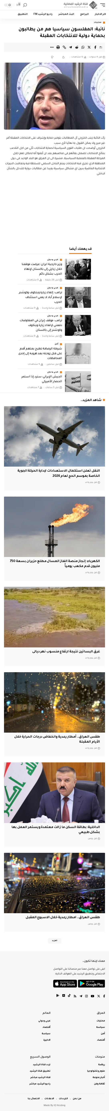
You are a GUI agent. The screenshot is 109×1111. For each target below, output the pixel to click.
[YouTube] (92, 997)
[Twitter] (98, 997)
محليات (98, 23)
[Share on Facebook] (95, 47)
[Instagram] (86, 997)
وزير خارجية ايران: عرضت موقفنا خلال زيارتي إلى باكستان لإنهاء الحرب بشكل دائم (42, 269)
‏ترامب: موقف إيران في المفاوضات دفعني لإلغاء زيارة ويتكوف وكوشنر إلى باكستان (41, 325)
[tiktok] (69, 997)
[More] (52, 47)
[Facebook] (104, 997)
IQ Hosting (59, 1105)
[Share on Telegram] (70, 47)
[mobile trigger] (101, 5)
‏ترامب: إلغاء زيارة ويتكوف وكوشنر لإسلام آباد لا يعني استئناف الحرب (40, 297)
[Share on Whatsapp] (83, 47)
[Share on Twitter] (89, 47)
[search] (25, 5)
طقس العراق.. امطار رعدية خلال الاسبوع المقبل (63, 917)
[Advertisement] (54, 210)
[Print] (58, 47)
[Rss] (75, 997)
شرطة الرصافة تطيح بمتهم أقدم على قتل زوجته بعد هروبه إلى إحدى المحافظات (40, 353)
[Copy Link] (64, 47)
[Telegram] (81, 997)
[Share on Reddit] (77, 47)
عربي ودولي (53, 260)
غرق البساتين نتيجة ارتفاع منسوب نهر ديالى (66, 652)
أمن (57, 344)
